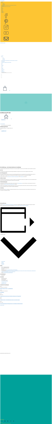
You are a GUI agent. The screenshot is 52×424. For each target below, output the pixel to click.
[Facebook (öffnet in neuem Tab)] (6, 17)
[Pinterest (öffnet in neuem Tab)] (6, 23)
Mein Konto (4, 4)
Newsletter (2, 8)
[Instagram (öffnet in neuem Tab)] (6, 29)
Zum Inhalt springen (2, 0)
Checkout (2, 10)
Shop (1, 2)
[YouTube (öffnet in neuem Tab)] (6, 35)
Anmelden (2, 12)
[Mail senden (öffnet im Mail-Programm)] (6, 40)
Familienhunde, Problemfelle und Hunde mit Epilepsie (5, 6)
